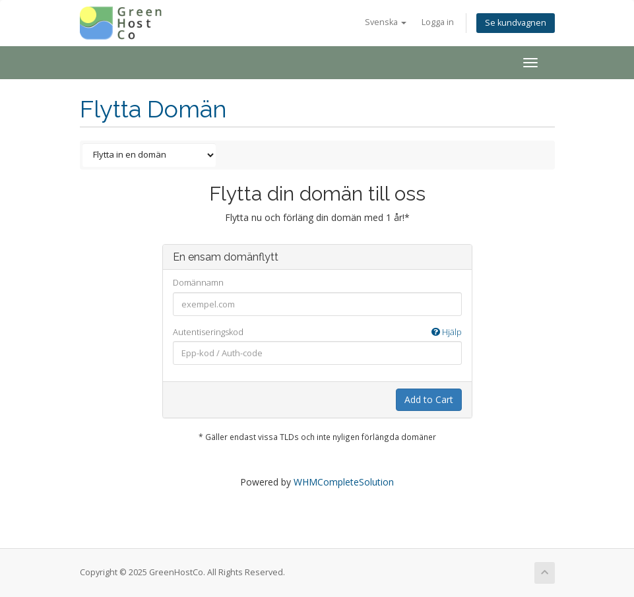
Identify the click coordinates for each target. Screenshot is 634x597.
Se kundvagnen (515, 22)
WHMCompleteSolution (344, 482)
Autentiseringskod (317, 332)
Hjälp (446, 332)
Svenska (385, 22)
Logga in (438, 22)
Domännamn (198, 282)
